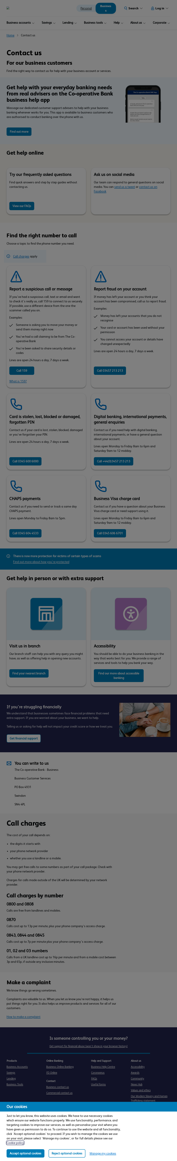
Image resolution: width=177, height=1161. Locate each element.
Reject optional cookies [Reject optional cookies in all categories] (67, 1153)
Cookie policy (15, 1143)
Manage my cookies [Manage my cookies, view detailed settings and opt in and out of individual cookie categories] (103, 1153)
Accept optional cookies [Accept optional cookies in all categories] (25, 1153)
